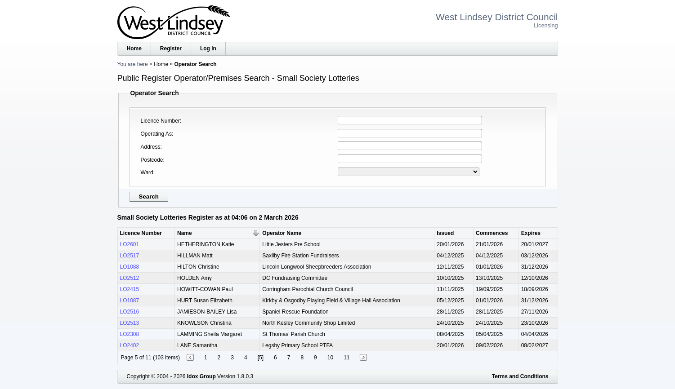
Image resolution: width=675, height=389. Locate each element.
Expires (531, 233)
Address (151, 147)
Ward (147, 172)
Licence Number (160, 121)
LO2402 (129, 345)
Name (184, 233)
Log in (208, 48)
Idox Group (201, 376)
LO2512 (129, 278)
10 (330, 357)
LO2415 (129, 289)
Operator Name (281, 233)
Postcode (152, 160)
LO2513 (129, 323)
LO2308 (129, 334)
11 (346, 357)
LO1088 (129, 267)
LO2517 (129, 255)
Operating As (156, 134)
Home (134, 48)
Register (171, 48)
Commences (492, 233)
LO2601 (129, 244)
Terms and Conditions (520, 376)
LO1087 (129, 300)
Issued (445, 233)
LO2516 (129, 312)
